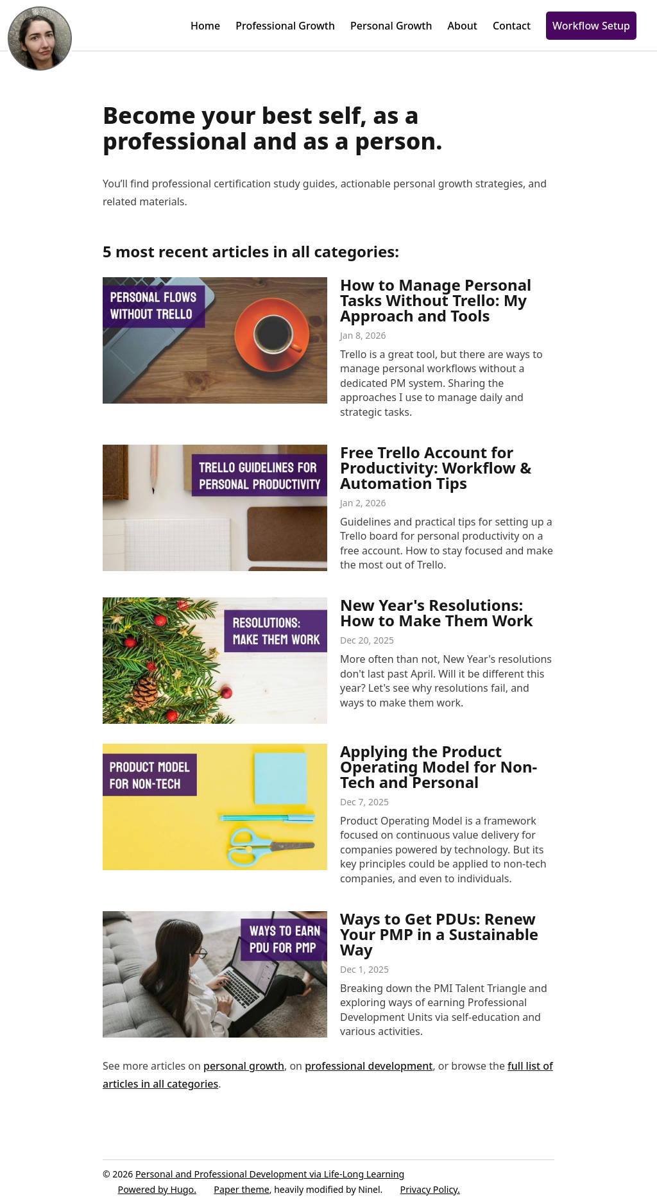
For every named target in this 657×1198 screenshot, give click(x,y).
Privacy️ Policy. (435, 1189)
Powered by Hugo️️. (158, 1189)
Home (205, 26)
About (462, 26)
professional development (368, 1066)
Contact (512, 26)
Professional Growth (285, 26)
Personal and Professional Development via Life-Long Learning (271, 1174)
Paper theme (243, 1189)
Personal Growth (391, 26)
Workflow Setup (591, 26)
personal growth (243, 1066)
